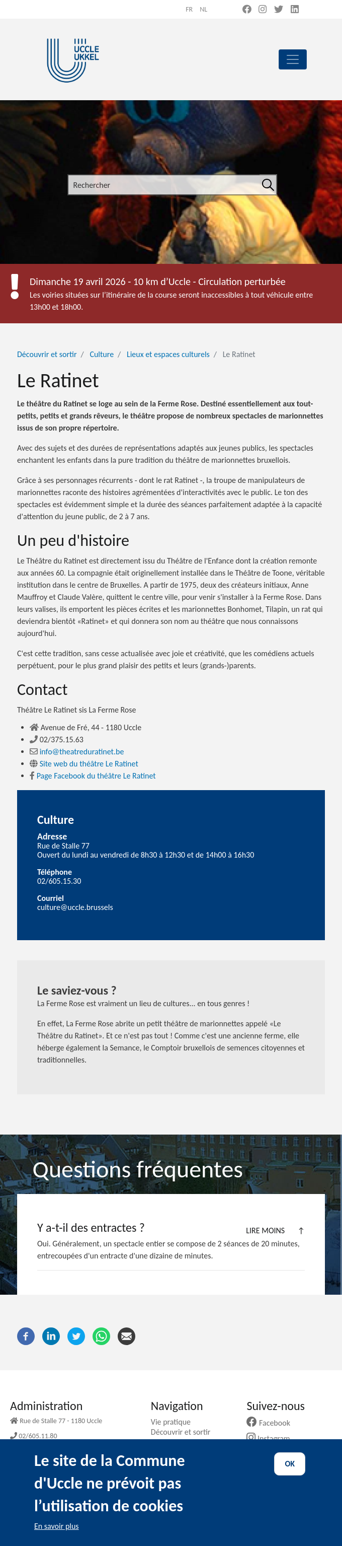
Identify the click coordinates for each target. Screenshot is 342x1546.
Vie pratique (174, 1422)
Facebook (272, 1423)
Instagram (272, 1438)
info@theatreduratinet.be (77, 751)
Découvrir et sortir (47, 354)
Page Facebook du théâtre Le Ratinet (93, 776)
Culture (102, 354)
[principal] (293, 59)
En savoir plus (56, 1537)
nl (203, 9)
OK (290, 1475)
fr (189, 9)
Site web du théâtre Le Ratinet (84, 763)
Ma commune (177, 1442)
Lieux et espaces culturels (168, 354)
